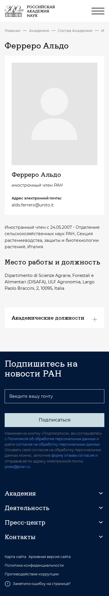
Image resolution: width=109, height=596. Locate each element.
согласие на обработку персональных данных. (58, 444)
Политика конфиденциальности (34, 565)
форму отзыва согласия (72, 455)
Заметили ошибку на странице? (38, 584)
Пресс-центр (25, 522)
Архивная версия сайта (49, 557)
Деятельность (27, 508)
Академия (39, 30)
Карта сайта (15, 557)
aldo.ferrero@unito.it (33, 205)
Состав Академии (75, 30)
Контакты (20, 537)
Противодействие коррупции (32, 574)
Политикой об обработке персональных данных (52, 439)
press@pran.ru (17, 466)
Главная (12, 30)
